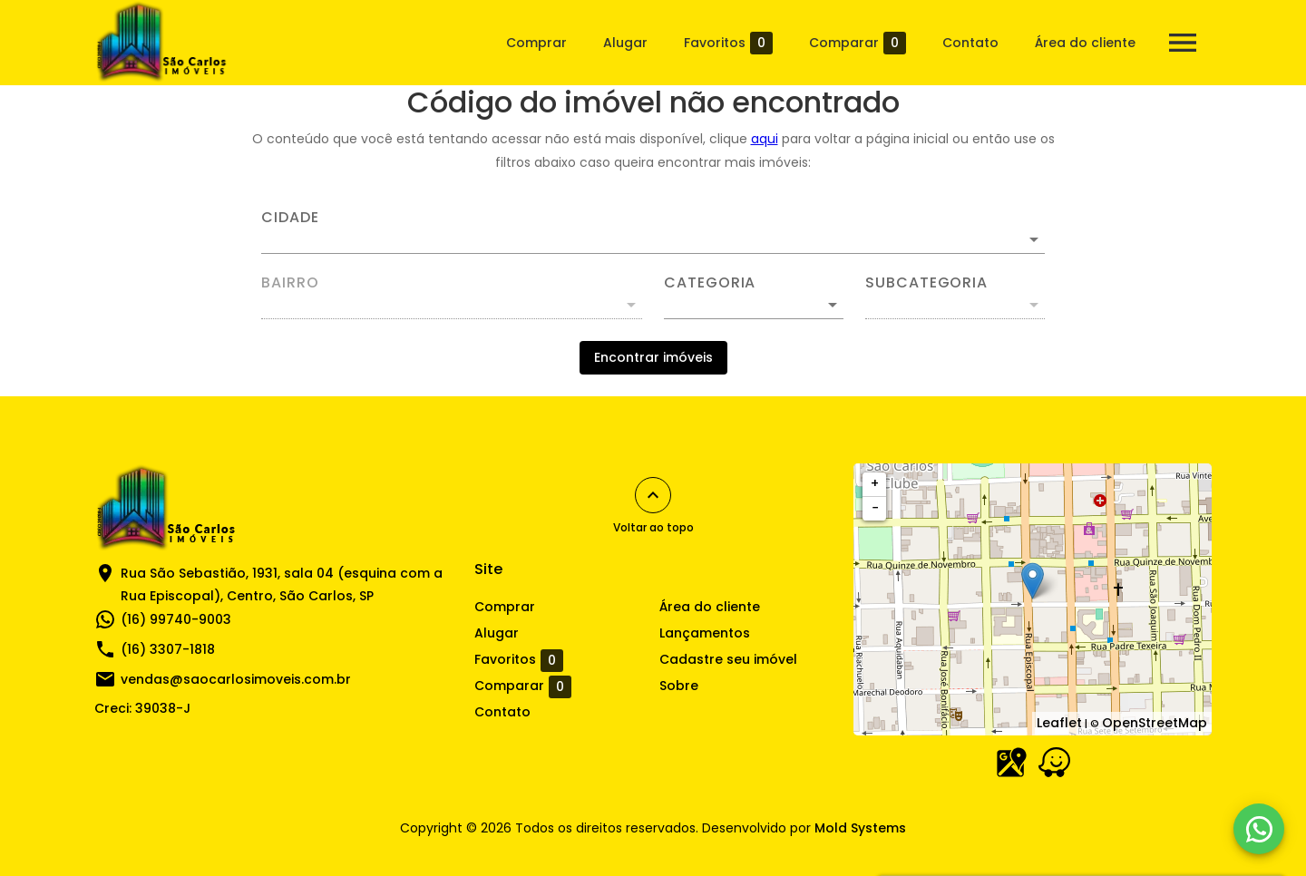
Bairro (290, 283)
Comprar (536, 43)
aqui (764, 139)
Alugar (625, 43)
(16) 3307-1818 (168, 649)
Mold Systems (860, 828)
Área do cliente (1085, 43)
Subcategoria (926, 283)
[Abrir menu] (1183, 43)
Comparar (857, 43)
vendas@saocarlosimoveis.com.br (236, 679)
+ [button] (875, 483)
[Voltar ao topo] (653, 495)
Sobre (678, 685)
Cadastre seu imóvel (728, 659)
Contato (970, 43)
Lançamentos (704, 633)
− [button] (875, 508)
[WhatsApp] (1258, 828)
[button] (753, 304)
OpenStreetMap (1154, 723)
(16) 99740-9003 (176, 619)
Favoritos (728, 43)
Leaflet (1059, 723)
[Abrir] (1034, 239)
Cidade (290, 217)
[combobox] (653, 232)
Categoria (709, 283)
